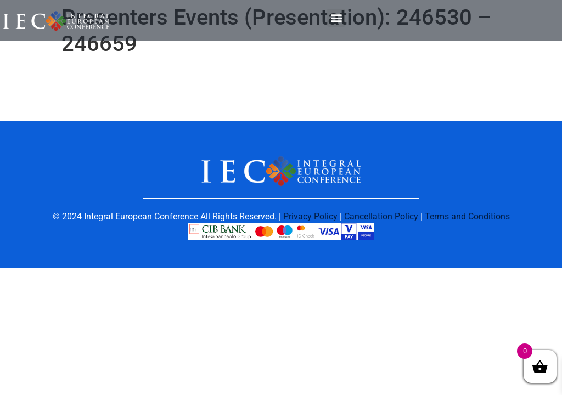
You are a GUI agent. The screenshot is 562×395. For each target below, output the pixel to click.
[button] (336, 18)
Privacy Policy (310, 216)
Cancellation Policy (381, 216)
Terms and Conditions (467, 216)
